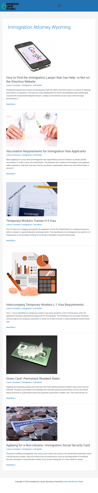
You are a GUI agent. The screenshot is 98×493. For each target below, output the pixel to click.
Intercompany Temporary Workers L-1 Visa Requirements (45, 304)
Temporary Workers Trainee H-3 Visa (31, 221)
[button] (59, 5)
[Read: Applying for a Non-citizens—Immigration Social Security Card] (31, 423)
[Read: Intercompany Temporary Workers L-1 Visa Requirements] (31, 274)
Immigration (27, 85)
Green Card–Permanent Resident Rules (33, 378)
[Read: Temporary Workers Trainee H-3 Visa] (31, 199)
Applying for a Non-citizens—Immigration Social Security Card (48, 445)
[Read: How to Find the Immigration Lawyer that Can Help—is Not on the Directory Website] (31, 56)
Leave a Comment (13, 85)
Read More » (11, 104)
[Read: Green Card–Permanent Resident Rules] (31, 355)
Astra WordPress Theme (73, 482)
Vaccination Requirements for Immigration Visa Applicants (46, 151)
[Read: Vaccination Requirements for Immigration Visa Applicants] (31, 129)
